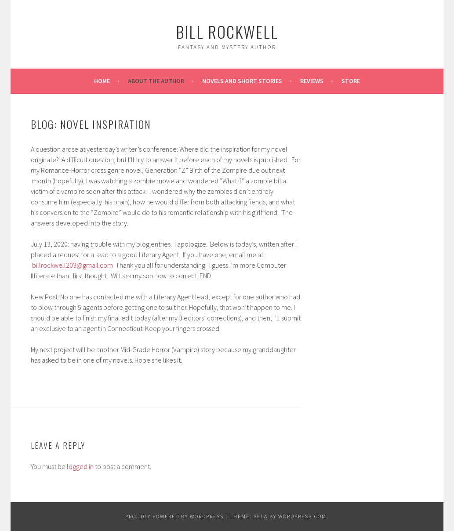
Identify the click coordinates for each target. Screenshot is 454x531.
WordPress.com (302, 516)
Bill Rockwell (227, 31)
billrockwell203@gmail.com (72, 265)
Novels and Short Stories (242, 81)
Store (350, 81)
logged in (80, 466)
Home (102, 81)
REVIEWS (311, 81)
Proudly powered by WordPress (174, 516)
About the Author (156, 81)
